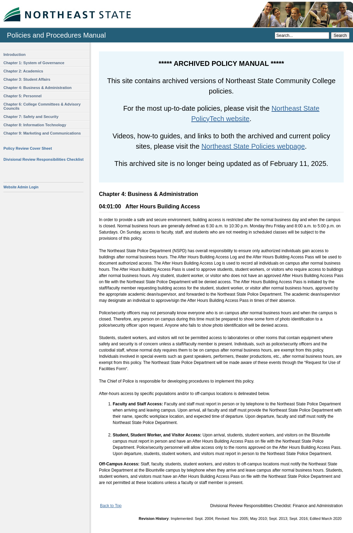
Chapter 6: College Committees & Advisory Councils (42, 106)
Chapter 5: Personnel (22, 96)
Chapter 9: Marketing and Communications (42, 133)
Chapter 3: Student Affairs (26, 79)
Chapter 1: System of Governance (33, 63)
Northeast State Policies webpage (253, 146)
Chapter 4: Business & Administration (37, 88)
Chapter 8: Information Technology (34, 125)
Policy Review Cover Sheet (27, 148)
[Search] (302, 35)
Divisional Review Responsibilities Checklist (43, 159)
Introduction (14, 54)
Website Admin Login (21, 187)
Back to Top (110, 505)
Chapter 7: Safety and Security (31, 117)
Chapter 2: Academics (23, 71)
